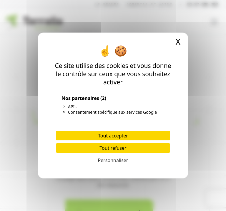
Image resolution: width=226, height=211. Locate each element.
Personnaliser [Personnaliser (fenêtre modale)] (113, 160)
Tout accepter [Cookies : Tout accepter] (113, 135)
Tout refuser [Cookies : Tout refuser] (112, 148)
